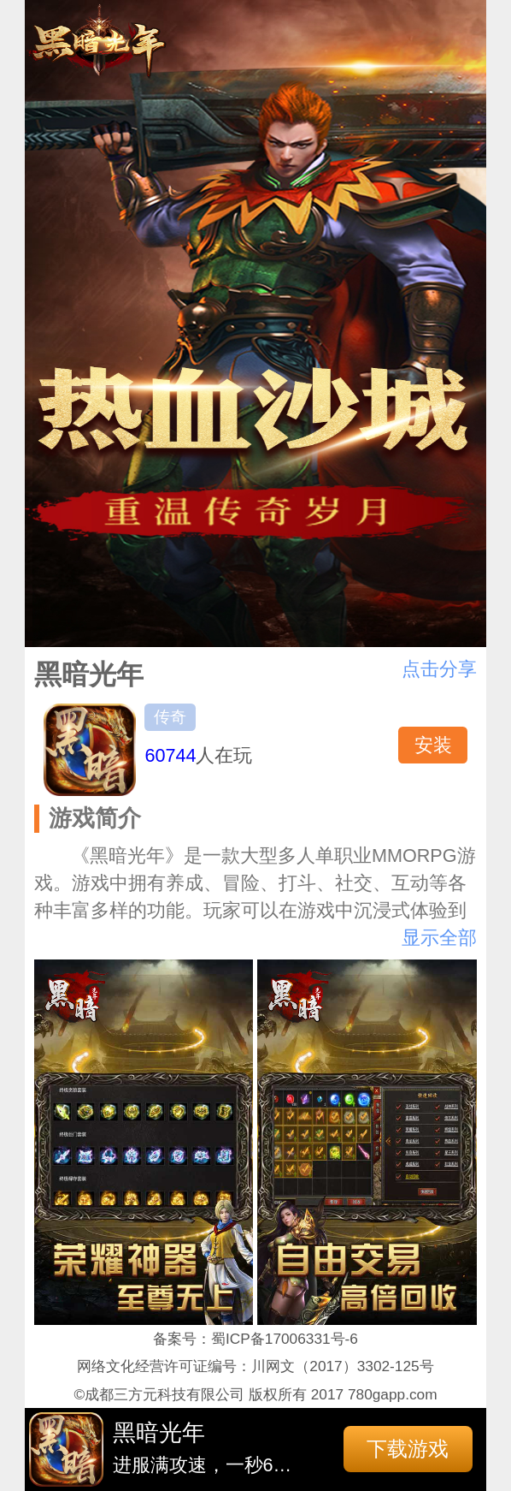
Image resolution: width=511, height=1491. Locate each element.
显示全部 (439, 937)
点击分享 (439, 669)
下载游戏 (408, 1448)
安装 (433, 745)
